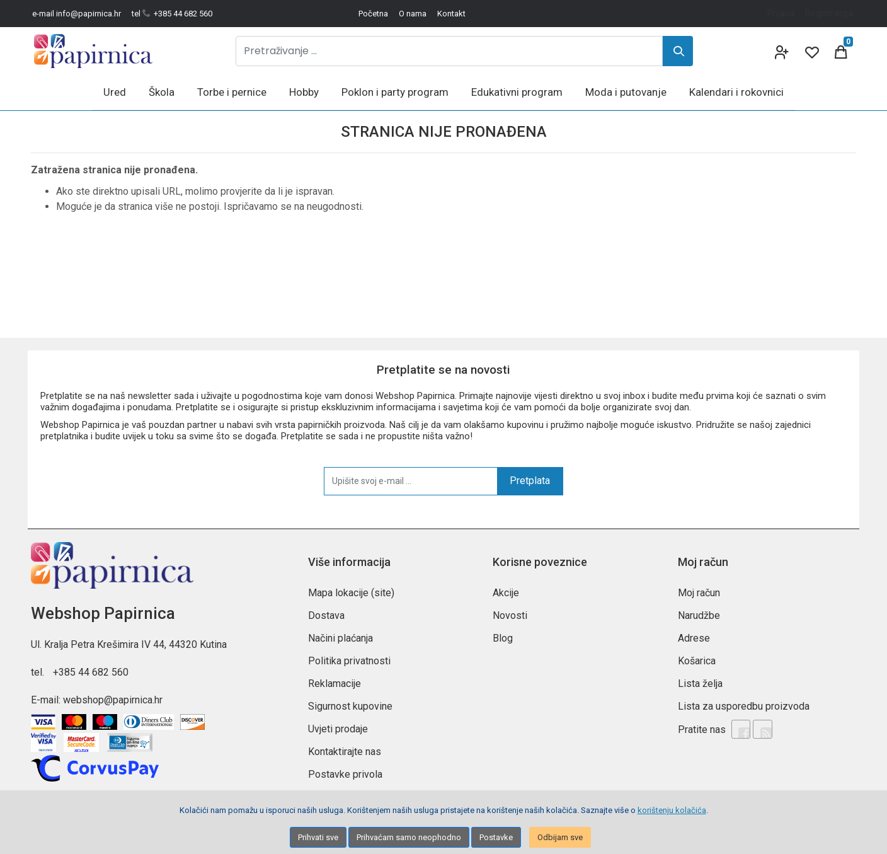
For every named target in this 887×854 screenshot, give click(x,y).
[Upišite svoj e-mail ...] (410, 481)
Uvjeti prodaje (338, 729)
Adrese (694, 638)
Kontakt (451, 13)
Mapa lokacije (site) (351, 593)
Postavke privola (345, 774)
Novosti (510, 615)
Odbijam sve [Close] (560, 837)
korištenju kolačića (672, 810)
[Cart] (841, 51)
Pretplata (530, 481)
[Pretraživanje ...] (449, 51)
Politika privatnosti (349, 661)
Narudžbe (699, 615)
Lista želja (700, 684)
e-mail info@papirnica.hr (76, 13)
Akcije (506, 593)
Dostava (326, 615)
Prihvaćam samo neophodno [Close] (409, 837)
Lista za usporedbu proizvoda (744, 706)
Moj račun (699, 593)
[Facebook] (740, 729)
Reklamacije (334, 684)
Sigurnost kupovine (350, 706)
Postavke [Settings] (496, 837)
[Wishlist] (811, 51)
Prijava (780, 13)
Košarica (697, 661)
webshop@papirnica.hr (113, 700)
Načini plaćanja (340, 638)
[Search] (678, 51)
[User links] (780, 51)
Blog (503, 638)
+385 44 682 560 (91, 672)
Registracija (829, 13)
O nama (412, 13)
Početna (373, 13)
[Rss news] (762, 729)
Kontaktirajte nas (344, 752)
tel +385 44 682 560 (172, 13)
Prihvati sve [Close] (318, 837)
